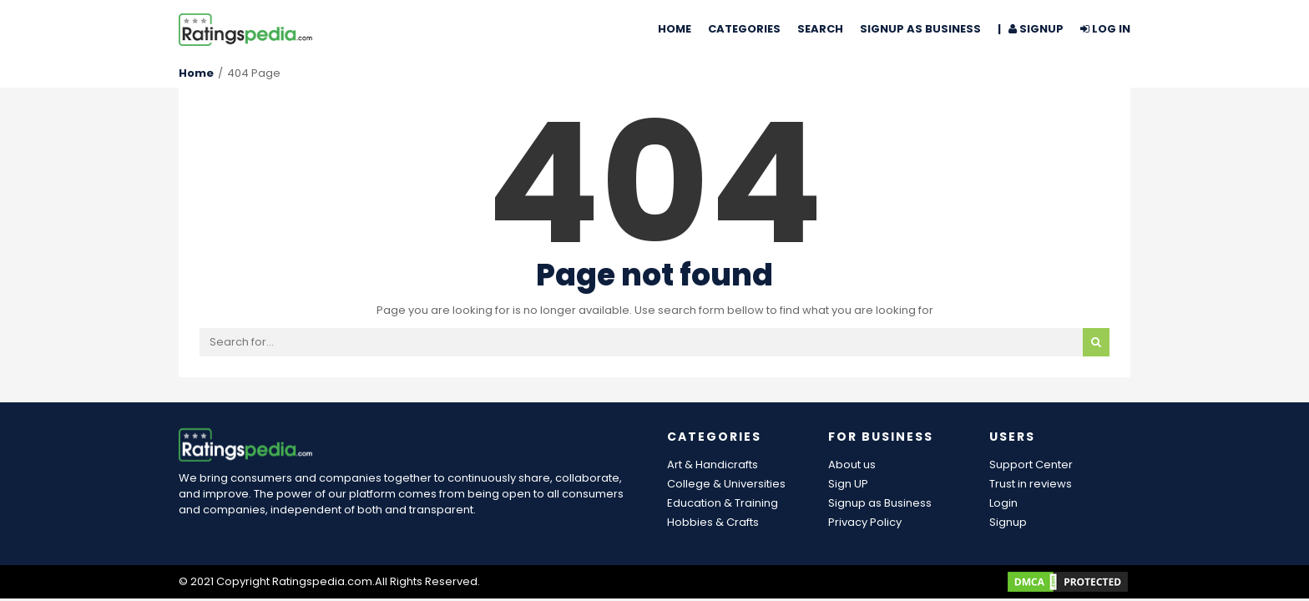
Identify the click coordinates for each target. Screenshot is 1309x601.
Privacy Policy (865, 522)
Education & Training (722, 503)
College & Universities (726, 484)
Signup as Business (920, 29)
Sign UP (848, 484)
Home (674, 29)
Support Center (1031, 464)
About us (852, 464)
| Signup (1031, 29)
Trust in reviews (1030, 484)
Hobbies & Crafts (713, 522)
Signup (1008, 522)
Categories (744, 29)
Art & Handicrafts (712, 464)
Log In (1105, 29)
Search (820, 29)
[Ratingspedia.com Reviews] (245, 29)
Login (1003, 503)
